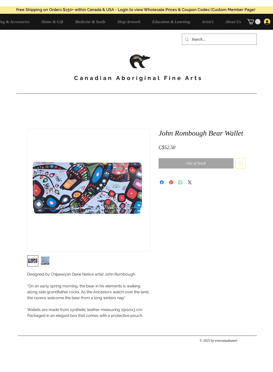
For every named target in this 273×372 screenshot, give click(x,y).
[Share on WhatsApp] (180, 182)
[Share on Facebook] (162, 182)
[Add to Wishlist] (240, 163)
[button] (92, 22)
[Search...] (218, 39)
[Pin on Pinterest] (171, 182)
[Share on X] (190, 182)
